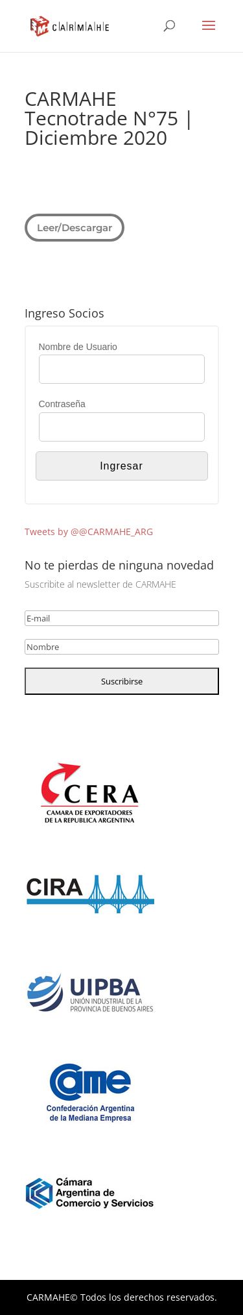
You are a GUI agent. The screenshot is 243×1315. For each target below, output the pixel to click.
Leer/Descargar (74, 227)
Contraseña (62, 404)
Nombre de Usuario (78, 347)
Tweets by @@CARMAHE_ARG (89, 531)
